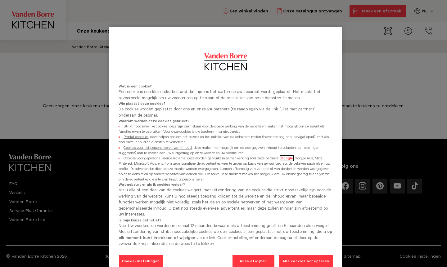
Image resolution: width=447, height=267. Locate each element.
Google (287, 158)
